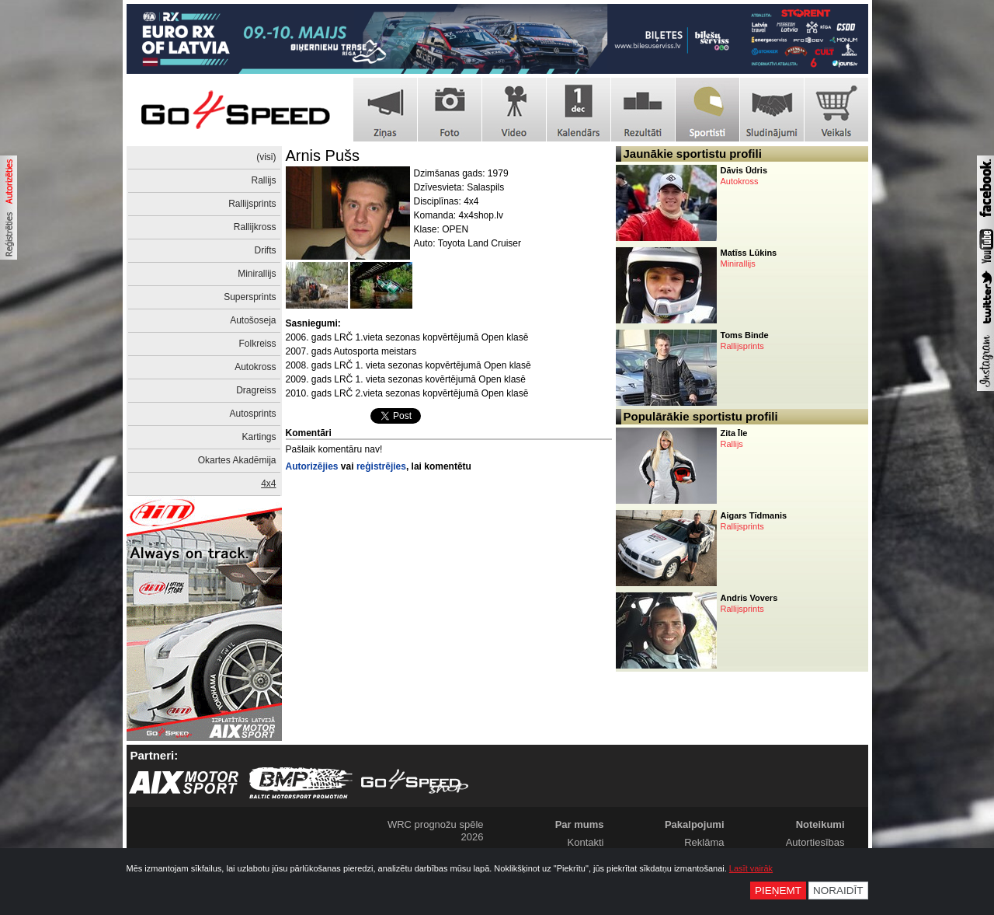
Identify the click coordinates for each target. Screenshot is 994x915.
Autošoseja (253, 320)
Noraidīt (838, 890)
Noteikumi (820, 824)
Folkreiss (257, 343)
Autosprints (252, 413)
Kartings (259, 436)
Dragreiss (256, 390)
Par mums (579, 824)
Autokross (255, 366)
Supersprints (250, 297)
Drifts (265, 250)
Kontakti (586, 842)
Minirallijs (257, 273)
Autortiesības (815, 842)
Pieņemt (778, 890)
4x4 (268, 483)
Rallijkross (255, 227)
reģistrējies (381, 466)
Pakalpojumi (695, 824)
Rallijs (263, 180)
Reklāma (704, 842)
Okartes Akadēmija (237, 460)
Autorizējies (312, 466)
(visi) (266, 157)
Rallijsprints (252, 203)
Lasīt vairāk (751, 868)
